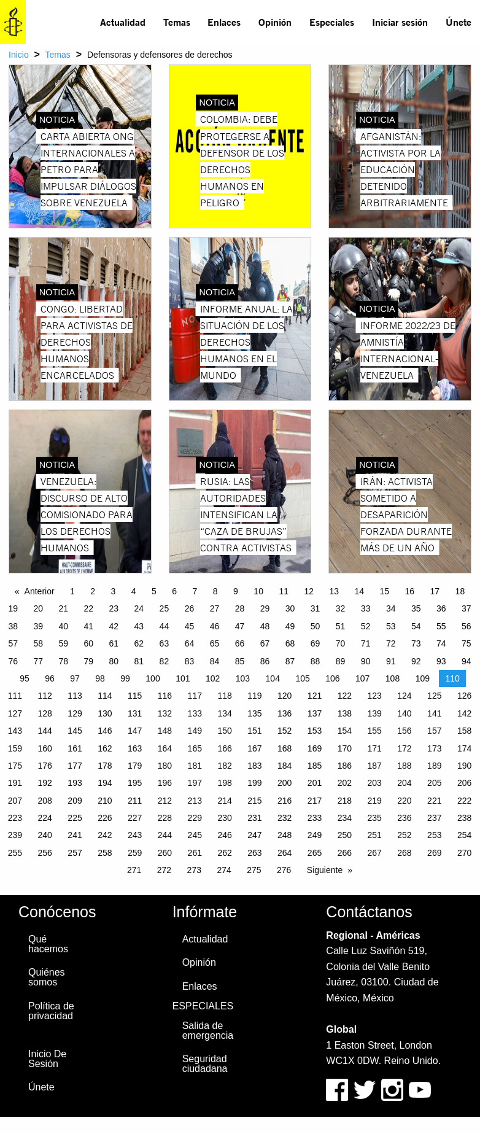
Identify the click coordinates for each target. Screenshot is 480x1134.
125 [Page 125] (434, 696)
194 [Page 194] (105, 783)
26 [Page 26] (190, 608)
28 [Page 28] (240, 608)
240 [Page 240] (45, 835)
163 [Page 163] (135, 748)
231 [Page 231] (254, 818)
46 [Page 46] (215, 626)
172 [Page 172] (404, 748)
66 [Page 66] (240, 643)
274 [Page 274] (224, 870)
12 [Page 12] (309, 591)
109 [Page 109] (423, 678)
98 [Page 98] (100, 678)
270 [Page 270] (464, 853)
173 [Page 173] (434, 748)
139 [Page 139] (374, 713)
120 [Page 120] (284, 696)
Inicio (19, 55)
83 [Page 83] (190, 661)
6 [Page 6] (174, 591)
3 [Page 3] (113, 591)
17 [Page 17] (435, 591)
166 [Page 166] (224, 748)
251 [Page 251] (374, 835)
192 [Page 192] (45, 783)
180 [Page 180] (165, 766)
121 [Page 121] (315, 696)
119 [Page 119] (254, 696)
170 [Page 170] (345, 748)
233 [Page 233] (315, 818)
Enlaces (224, 21)
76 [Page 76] (13, 661)
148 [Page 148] (165, 731)
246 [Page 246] (224, 835)
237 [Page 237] (434, 818)
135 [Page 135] (254, 713)
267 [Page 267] (374, 853)
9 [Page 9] (235, 591)
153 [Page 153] (315, 731)
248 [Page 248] (284, 835)
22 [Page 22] (89, 608)
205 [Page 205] (434, 783)
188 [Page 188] (404, 766)
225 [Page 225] (75, 818)
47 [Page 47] (240, 626)
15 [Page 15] (385, 591)
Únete (458, 21)
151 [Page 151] (254, 731)
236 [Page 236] (404, 818)
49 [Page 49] (290, 626)
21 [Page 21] (63, 608)
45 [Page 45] (190, 626)
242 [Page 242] (105, 835)
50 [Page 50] (315, 626)
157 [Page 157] (434, 731)
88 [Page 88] (315, 661)
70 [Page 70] (341, 643)
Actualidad (122, 21)
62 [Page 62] (139, 643)
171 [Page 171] (374, 748)
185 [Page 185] (315, 766)
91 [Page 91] (391, 661)
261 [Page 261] (195, 853)
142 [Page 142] (464, 713)
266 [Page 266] (345, 853)
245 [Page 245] (195, 835)
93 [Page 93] (441, 661)
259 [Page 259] (135, 853)
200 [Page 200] (284, 783)
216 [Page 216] (284, 801)
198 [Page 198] (224, 783)
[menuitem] (123, 22)
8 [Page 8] (215, 591)
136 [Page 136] (284, 713)
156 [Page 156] (404, 731)
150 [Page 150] (224, 731)
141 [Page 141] (434, 713)
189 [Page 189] (434, 766)
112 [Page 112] (45, 696)
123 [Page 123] (374, 696)
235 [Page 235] (374, 818)
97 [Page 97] (75, 678)
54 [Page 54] (416, 626)
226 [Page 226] (105, 818)
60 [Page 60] (89, 643)
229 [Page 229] (195, 818)
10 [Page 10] (258, 591)
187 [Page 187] (374, 766)
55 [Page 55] (441, 626)
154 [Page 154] (345, 731)
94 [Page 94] (466, 661)
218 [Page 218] (345, 801)
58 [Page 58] (38, 643)
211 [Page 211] (135, 801)
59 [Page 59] (63, 643)
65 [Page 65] (215, 643)
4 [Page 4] (133, 591)
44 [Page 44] (164, 626)
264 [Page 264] (284, 853)
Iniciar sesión (400, 21)
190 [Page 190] (464, 766)
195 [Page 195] (135, 783)
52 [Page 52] (366, 626)
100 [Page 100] (152, 678)
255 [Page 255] (15, 853)
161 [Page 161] (75, 748)
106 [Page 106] (332, 678)
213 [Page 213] (195, 801)
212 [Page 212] (165, 801)
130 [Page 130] (105, 713)
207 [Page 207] (15, 801)
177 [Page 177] (75, 766)
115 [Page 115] (135, 696)
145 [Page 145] (75, 731)
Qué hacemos (48, 944)
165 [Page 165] (195, 748)
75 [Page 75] (466, 643)
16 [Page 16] (410, 591)
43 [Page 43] (139, 626)
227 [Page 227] (135, 818)
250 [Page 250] (345, 835)
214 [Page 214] (224, 801)
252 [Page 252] (404, 835)
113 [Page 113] (75, 696)
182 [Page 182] (224, 766)
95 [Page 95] (24, 678)
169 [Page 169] (315, 748)
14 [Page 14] (359, 591)
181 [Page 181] (195, 766)
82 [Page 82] (164, 661)
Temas (176, 21)
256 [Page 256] (45, 853)
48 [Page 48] (265, 626)
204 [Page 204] (404, 783)
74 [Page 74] (441, 643)
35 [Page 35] (416, 608)
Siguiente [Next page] (325, 870)
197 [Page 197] (195, 783)
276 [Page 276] (284, 870)
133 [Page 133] (195, 713)
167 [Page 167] (254, 748)
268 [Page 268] (404, 853)
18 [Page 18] (460, 591)
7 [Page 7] (195, 591)
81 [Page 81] (139, 661)
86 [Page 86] (265, 661)
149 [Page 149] (195, 731)
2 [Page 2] (92, 591)
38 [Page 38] (13, 626)
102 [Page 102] (213, 678)
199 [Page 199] (254, 783)
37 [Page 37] (466, 608)
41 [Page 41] (89, 626)
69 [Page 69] (315, 643)
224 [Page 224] (45, 818)
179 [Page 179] (135, 766)
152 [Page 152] (284, 731)
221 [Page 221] (434, 801)
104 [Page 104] (273, 678)
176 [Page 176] (45, 766)
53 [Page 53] (391, 626)
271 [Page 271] (134, 870)
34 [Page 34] (391, 608)
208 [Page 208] (45, 801)
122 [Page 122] (345, 696)
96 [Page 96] (50, 678)
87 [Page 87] (290, 661)
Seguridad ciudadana (205, 1064)
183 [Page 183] (254, 766)
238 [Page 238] (464, 818)
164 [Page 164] (165, 748)
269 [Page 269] (434, 853)
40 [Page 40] (63, 626)
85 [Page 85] (240, 661)
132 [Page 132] (165, 713)
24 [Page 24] (139, 608)
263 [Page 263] (254, 853)
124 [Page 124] (404, 696)
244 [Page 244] (165, 835)
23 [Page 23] (114, 608)
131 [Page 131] (135, 713)
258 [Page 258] (105, 853)
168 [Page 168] (284, 748)
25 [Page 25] (164, 608)
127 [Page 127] (15, 713)
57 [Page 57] (13, 643)
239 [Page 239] (15, 835)
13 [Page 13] (334, 591)
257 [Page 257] (75, 853)
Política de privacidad (51, 1011)
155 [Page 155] (374, 731)
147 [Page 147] (135, 731)
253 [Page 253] (434, 835)
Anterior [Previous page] (40, 591)
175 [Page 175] (15, 766)
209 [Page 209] (75, 801)
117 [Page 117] (195, 696)
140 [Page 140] (404, 713)
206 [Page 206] (464, 783)
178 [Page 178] (105, 766)
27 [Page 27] (215, 608)
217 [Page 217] (315, 801)
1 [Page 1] (72, 591)
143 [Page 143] (15, 731)
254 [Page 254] (464, 835)
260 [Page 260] (165, 853)
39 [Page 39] (38, 626)
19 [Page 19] (13, 608)
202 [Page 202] (345, 783)
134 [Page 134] (224, 713)
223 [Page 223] (15, 818)
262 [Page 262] (224, 853)
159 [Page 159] (15, 748)
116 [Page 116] (165, 696)
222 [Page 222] (464, 801)
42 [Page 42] (114, 626)
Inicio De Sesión (47, 1059)
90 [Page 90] (366, 661)
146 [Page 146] (105, 731)
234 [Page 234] (345, 818)
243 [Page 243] (135, 835)
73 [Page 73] (416, 643)
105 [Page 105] (302, 678)
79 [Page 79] (89, 661)
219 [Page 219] (374, 801)
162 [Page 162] (105, 748)
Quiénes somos (46, 977)
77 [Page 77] (38, 661)
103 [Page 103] (243, 678)
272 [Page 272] (164, 870)
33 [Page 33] (366, 608)
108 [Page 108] (392, 678)
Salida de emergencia (208, 1030)
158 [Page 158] (464, 731)
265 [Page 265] (315, 853)
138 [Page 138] (345, 713)
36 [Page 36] (441, 608)
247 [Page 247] (254, 835)
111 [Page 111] (15, 696)
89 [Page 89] (341, 661)
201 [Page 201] (315, 783)
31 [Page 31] (315, 608)
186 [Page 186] (345, 766)
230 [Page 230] (224, 818)
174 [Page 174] (464, 748)
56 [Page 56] (466, 626)
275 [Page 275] (254, 870)
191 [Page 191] (15, 783)
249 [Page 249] (315, 835)
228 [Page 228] (165, 818)
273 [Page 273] (194, 870)
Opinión (275, 21)
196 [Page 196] (165, 783)
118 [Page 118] (224, 696)
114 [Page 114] (105, 696)
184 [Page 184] (284, 766)
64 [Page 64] (190, 643)
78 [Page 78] (63, 661)
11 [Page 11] (283, 591)
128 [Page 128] (45, 713)
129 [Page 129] (75, 713)
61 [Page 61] (114, 643)
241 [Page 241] (75, 835)
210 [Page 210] (105, 801)
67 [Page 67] (265, 643)
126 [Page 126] (464, 696)
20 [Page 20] (38, 608)
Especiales (331, 21)
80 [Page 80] (114, 661)
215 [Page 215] (254, 801)
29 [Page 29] (265, 608)
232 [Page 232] (284, 818)
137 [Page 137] (315, 713)
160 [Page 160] (45, 748)
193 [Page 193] (75, 783)
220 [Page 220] (404, 801)
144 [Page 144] (45, 731)
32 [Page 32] (341, 608)
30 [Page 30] (290, 608)
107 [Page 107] (362, 678)
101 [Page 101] (183, 678)
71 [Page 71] (366, 643)
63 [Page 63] (164, 643)
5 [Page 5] (154, 591)
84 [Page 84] (215, 661)
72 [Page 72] (391, 643)
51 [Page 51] (341, 626)
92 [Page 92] (416, 661)
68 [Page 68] (290, 643)
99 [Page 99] (125, 678)
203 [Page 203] (374, 783)
